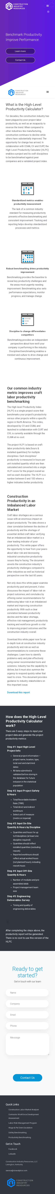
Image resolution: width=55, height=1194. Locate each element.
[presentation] (28, 1062)
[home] (17, 5)
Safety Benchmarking (18, 1132)
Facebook (13, 1149)
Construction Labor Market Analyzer (24, 1109)
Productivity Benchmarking (20, 1137)
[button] (47, 5)
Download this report (18, 692)
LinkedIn (12, 1154)
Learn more (20, 51)
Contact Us (20, 60)
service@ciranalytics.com (16, 1170)
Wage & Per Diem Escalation (20, 1128)
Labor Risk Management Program (23, 1123)
